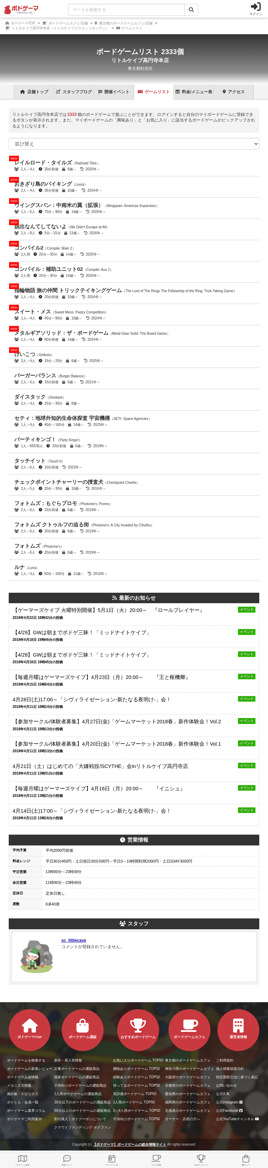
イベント (113, 91)
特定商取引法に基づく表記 (237, 1077)
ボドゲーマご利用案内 (24, 1119)
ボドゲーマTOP (20, 23)
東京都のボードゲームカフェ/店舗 (123, 23)
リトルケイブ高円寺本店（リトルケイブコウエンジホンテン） (57, 28)
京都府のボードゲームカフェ (187, 1085)
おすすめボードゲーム (138, 1029)
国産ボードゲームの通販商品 (76, 1077)
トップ (34, 91)
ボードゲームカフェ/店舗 (65, 23)
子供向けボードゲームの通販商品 (80, 1085)
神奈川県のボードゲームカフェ (189, 1069)
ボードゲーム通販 (83, 1029)
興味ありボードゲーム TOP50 (136, 1069)
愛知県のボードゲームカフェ (187, 1094)
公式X (224, 1094)
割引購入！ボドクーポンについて (80, 1119)
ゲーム (154, 91)
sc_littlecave (73, 940)
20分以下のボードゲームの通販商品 (82, 1102)
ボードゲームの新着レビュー (29, 1069)
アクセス (234, 91)
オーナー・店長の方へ (182, 1119)
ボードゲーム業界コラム (26, 1110)
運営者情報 (238, 1029)
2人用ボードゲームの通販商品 (78, 1094)
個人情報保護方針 (230, 1069)
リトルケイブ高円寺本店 (140, 60)
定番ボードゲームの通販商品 (76, 1069)
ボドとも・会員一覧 (22, 1102)
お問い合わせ (226, 1085)
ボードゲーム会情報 (22, 1077)
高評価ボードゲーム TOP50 (134, 1094)
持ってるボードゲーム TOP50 (136, 1085)
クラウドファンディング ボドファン (82, 1127)
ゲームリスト (129, 28)
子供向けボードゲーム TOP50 (136, 1119)
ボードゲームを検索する (26, 1060)
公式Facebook (230, 1110)
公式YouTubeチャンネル (238, 1119)
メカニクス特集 (19, 1085)
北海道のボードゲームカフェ (187, 1110)
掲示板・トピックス (22, 1094)
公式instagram (230, 1102)
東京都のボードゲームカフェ (187, 1060)
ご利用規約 (224, 1060)
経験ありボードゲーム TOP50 (136, 1077)
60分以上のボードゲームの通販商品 (82, 1110)
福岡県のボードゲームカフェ (187, 1102)
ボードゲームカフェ (189, 1029)
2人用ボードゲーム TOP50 (134, 1102)
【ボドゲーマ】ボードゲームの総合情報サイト (129, 1144)
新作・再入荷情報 (68, 1060)
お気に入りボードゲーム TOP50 (138, 1060)
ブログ (74, 91)
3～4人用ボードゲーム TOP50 (136, 1110)
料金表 (194, 91)
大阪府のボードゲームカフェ (187, 1077)
